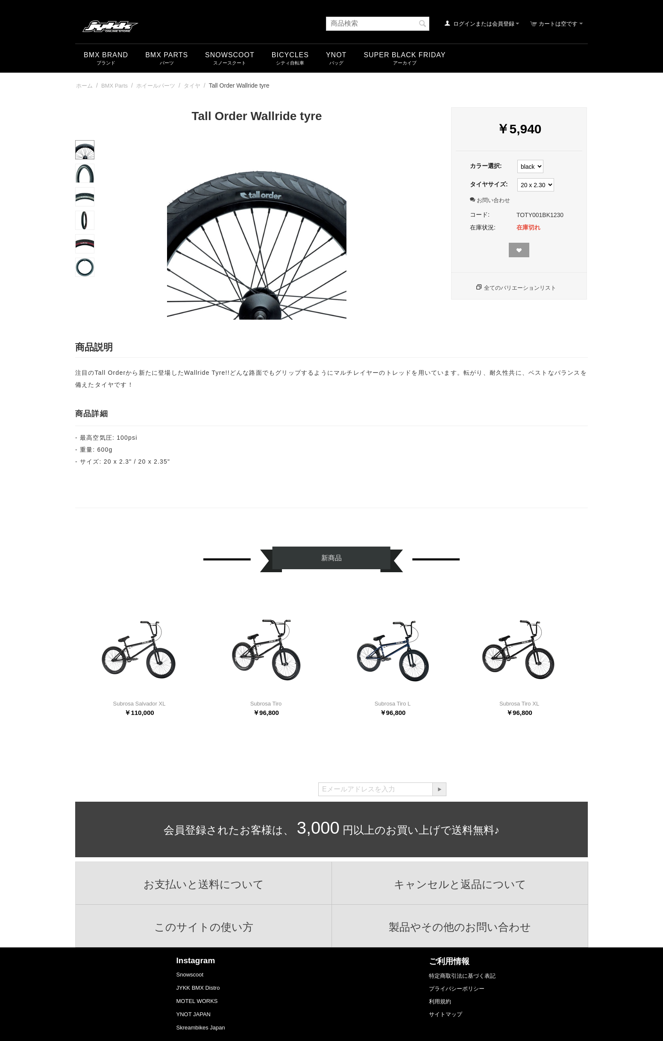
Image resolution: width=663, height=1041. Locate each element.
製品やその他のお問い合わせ (460, 927)
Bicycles (290, 55)
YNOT (336, 55)
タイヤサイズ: (489, 184)
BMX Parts (166, 55)
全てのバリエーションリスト (520, 288)
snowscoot (230, 55)
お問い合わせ (490, 200)
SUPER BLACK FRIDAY (405, 55)
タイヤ (192, 85)
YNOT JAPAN (193, 1014)
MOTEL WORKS (197, 1001)
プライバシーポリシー (456, 988)
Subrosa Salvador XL (139, 703)
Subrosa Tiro (266, 703)
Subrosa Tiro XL (519, 703)
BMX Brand (106, 55)
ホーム (84, 85)
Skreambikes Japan (200, 1027)
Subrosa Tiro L (393, 703)
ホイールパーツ (155, 85)
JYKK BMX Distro (198, 988)
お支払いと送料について (204, 884)
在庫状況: (483, 227)
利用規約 (440, 1001)
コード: (480, 214)
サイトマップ (445, 1014)
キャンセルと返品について (460, 884)
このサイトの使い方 (203, 927)
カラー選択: (486, 165)
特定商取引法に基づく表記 (462, 976)
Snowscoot (190, 974)
